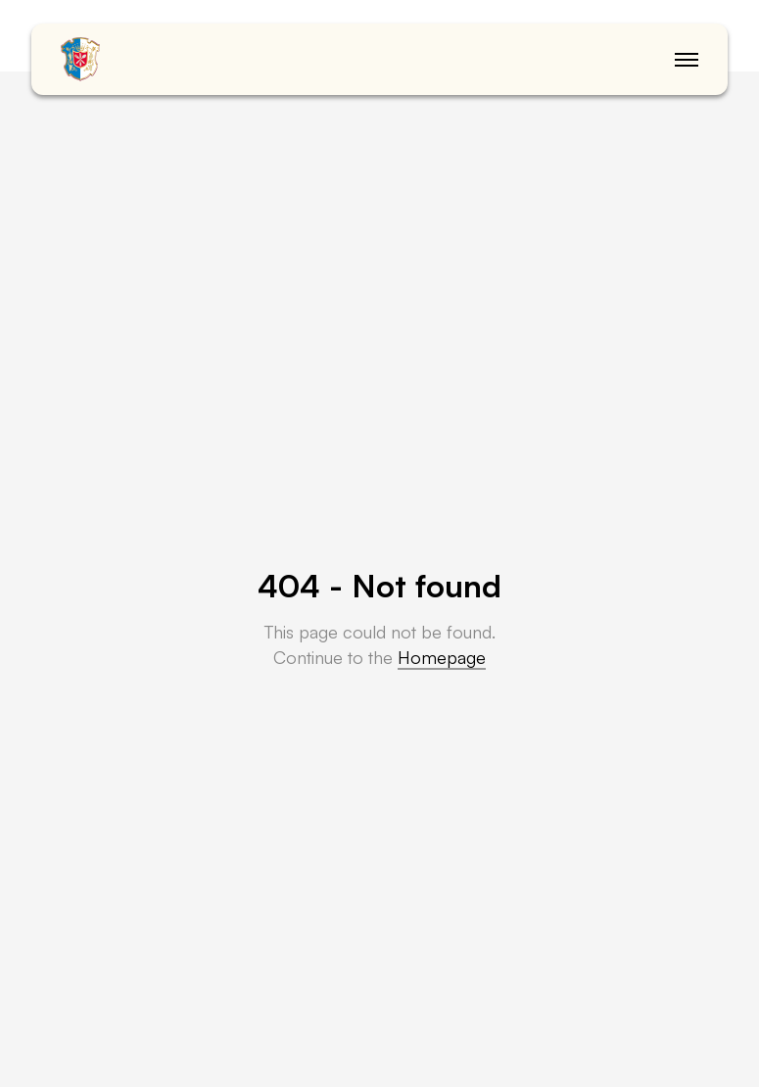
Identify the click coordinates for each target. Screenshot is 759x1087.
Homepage (442, 657)
